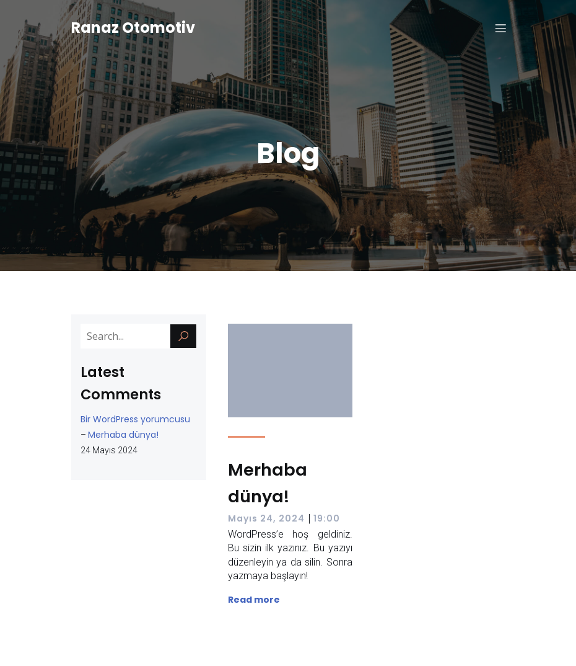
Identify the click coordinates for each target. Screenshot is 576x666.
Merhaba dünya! (123, 434)
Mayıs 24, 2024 (266, 518)
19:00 (326, 518)
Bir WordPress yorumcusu (135, 419)
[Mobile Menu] (500, 27)
